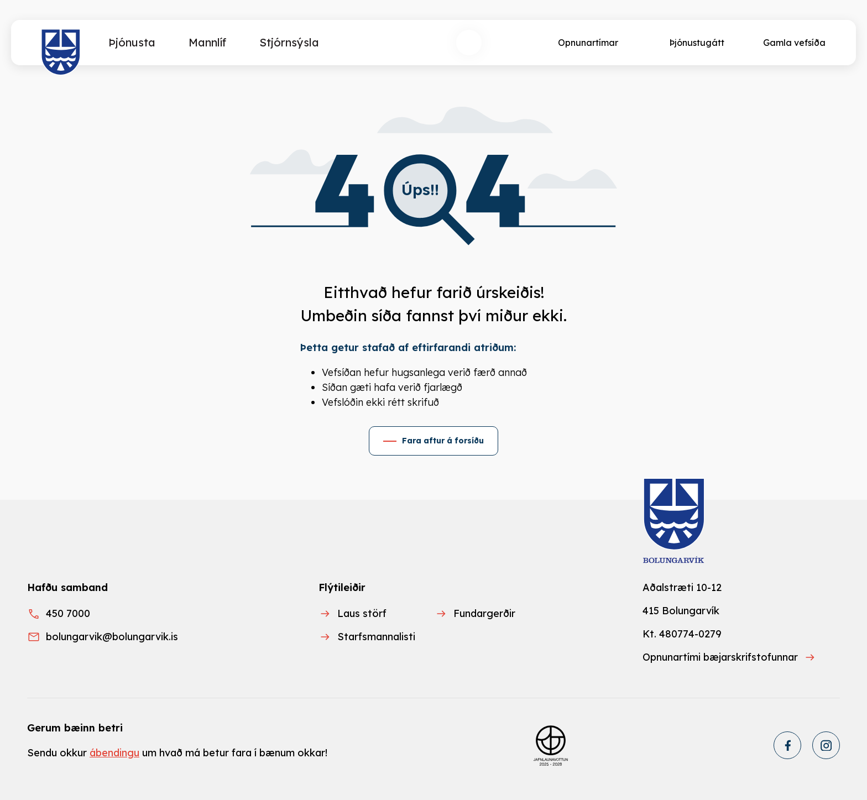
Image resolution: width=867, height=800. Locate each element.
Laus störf (362, 613)
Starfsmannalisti (376, 636)
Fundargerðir (484, 613)
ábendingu (114, 752)
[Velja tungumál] (509, 42)
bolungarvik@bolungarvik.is (112, 636)
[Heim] (61, 52)
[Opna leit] (469, 42)
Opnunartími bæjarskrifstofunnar (720, 657)
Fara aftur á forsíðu (443, 441)
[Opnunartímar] (587, 42)
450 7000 (68, 613)
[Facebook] (787, 745)
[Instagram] (826, 745)
